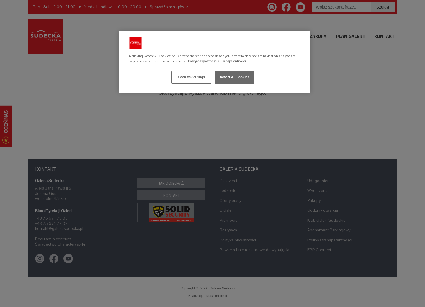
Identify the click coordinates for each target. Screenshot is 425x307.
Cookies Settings (191, 77)
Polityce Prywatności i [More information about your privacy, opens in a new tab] (203, 61)
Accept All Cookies (234, 77)
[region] (214, 62)
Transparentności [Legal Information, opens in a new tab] (233, 61)
